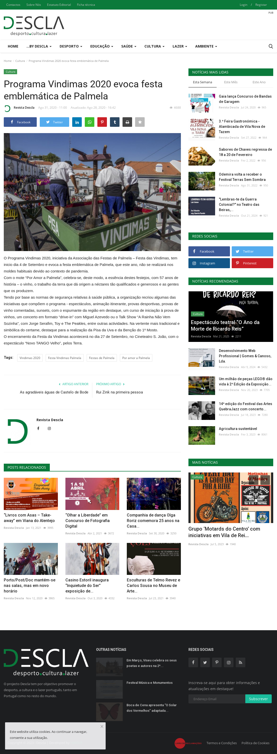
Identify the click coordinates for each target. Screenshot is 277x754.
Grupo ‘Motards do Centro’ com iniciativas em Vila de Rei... (224, 532)
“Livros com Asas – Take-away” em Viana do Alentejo (29, 518)
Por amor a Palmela (136, 358)
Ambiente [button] (206, 46)
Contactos (13, 5)
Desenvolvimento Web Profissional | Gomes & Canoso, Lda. (245, 356)
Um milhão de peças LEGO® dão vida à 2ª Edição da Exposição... (245, 381)
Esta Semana (202, 82)
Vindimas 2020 (30, 358)
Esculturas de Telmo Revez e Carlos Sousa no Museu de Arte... (153, 585)
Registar (261, 5)
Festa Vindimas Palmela (64, 358)
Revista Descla (19, 108)
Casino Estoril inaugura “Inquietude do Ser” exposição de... (87, 585)
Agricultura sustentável (238, 429)
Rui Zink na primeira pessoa (119, 392)
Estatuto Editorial (59, 5)
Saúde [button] (128, 46)
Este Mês (231, 82)
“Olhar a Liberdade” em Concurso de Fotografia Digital (87, 521)
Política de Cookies (255, 743)
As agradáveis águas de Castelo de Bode (54, 392)
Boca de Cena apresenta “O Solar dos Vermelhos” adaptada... (152, 707)
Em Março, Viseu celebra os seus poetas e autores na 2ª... (152, 663)
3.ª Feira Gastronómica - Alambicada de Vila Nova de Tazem (242, 126)
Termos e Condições (222, 743)
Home (13, 46)
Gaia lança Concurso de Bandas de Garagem (245, 99)
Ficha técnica (86, 5)
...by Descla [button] (39, 46)
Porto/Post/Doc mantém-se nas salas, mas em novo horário (29, 585)
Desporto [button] (71, 46)
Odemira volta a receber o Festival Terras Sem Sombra (242, 177)
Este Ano (259, 82)
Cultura (20, 61)
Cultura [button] (154, 46)
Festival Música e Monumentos (150, 683)
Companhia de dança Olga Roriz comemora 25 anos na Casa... (153, 521)
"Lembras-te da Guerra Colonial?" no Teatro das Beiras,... (239, 204)
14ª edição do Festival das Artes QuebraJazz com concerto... (245, 406)
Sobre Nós (33, 5)
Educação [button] (101, 46)
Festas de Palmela (101, 358)
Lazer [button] (180, 46)
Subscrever (258, 698)
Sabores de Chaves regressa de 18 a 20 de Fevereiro (245, 152)
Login (243, 5)
